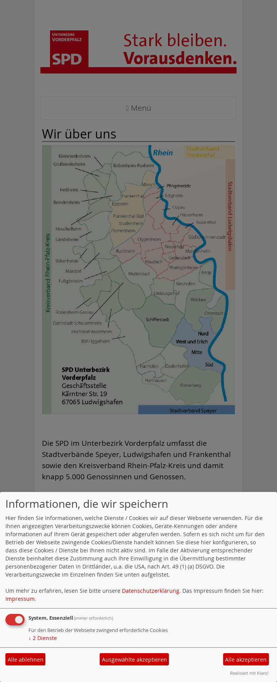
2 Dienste (42, 638)
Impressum (20, 598)
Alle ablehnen (25, 659)
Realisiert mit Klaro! (249, 673)
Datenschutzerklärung (150, 590)
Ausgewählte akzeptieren (134, 659)
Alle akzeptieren (246, 659)
